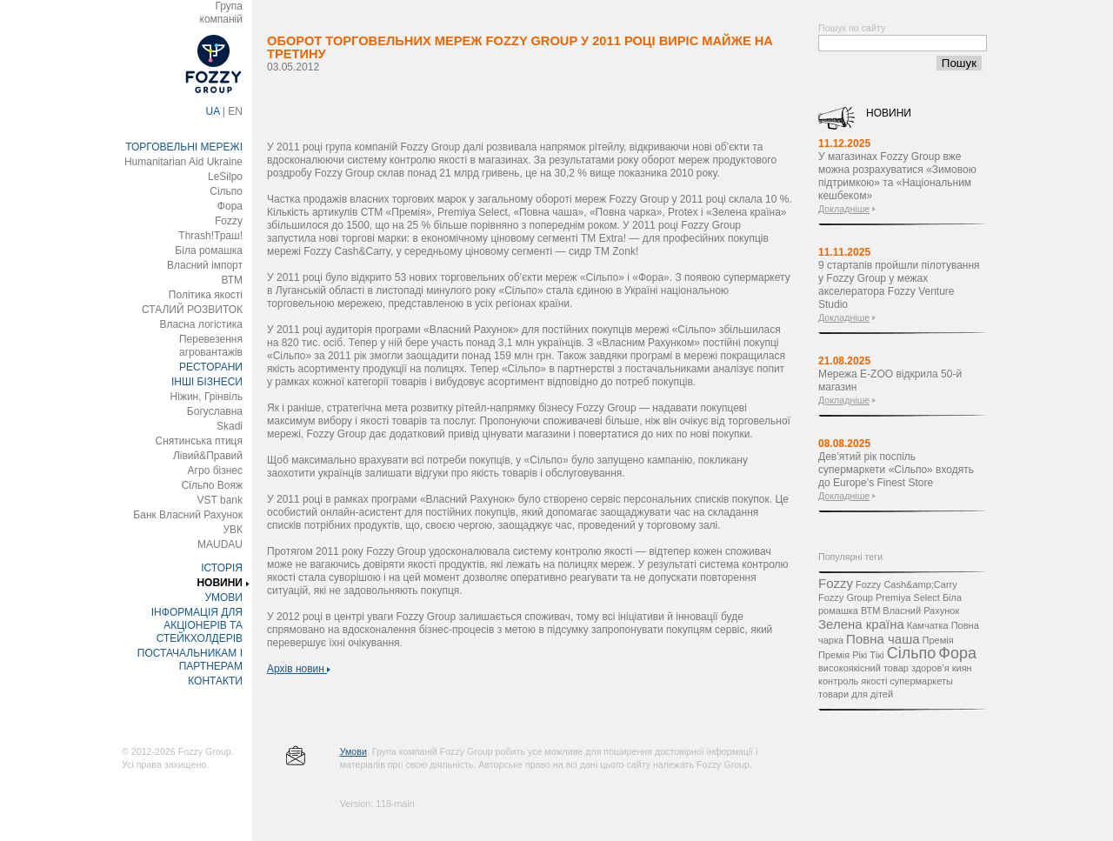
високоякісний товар (863, 668)
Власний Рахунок (921, 610)
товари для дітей (855, 694)
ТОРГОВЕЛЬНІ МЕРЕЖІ (184, 147)
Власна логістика (201, 324)
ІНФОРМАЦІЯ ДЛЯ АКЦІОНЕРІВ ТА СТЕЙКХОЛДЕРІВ (197, 625)
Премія (938, 640)
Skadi (230, 426)
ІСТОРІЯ (222, 568)
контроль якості (852, 681)
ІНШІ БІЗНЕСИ (207, 382)
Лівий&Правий (208, 456)
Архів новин (298, 669)
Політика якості (206, 295)
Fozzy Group (845, 597)
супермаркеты (921, 681)
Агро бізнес (215, 470)
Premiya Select (908, 597)
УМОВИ (223, 597)
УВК (233, 530)
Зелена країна (861, 624)
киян (962, 668)
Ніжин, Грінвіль (206, 396)
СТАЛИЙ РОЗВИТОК (192, 310)
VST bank (220, 500)
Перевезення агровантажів (211, 345)
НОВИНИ (220, 583)
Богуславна (215, 411)
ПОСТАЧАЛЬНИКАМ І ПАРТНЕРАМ (190, 659)
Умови (353, 751)
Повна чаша (882, 638)
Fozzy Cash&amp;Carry (906, 584)
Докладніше (844, 209)
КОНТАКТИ (215, 681)
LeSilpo (225, 176)
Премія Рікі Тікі (851, 655)
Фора (230, 206)
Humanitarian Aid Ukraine (183, 162)
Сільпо (226, 191)
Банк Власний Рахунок (188, 515)
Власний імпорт (205, 265)
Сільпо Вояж (212, 485)
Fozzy (229, 221)
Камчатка (928, 625)
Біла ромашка (209, 250)
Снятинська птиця (199, 441)
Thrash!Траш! (210, 236)
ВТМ (232, 280)
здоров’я (930, 668)
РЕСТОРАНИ (211, 367)
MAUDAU (220, 544)
